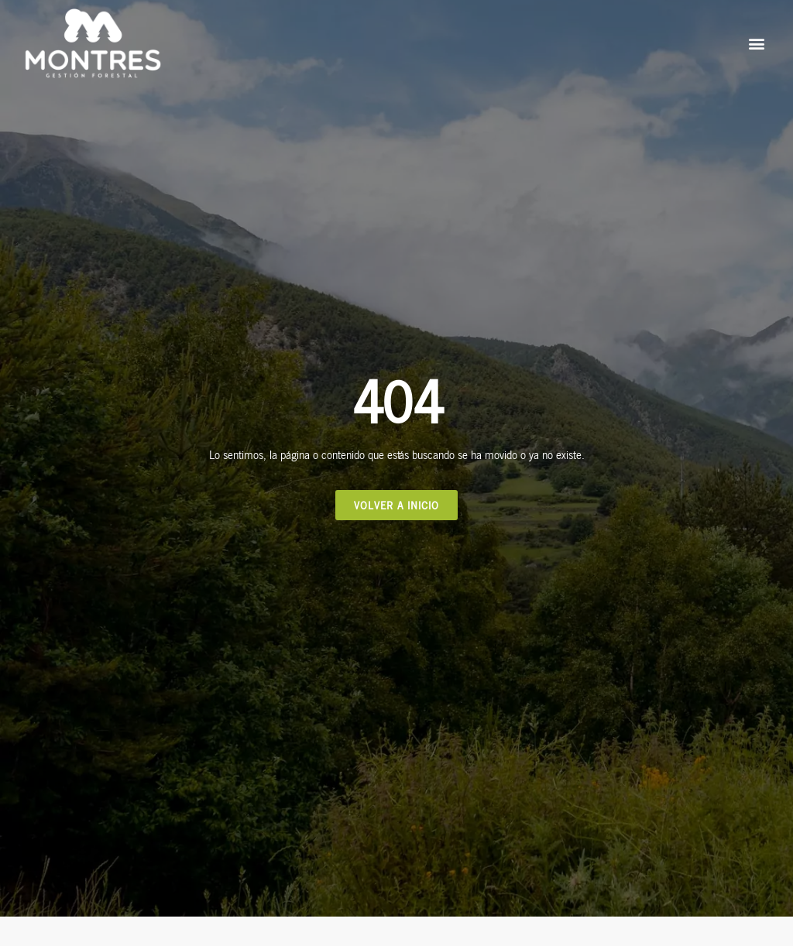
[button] (757, 44)
